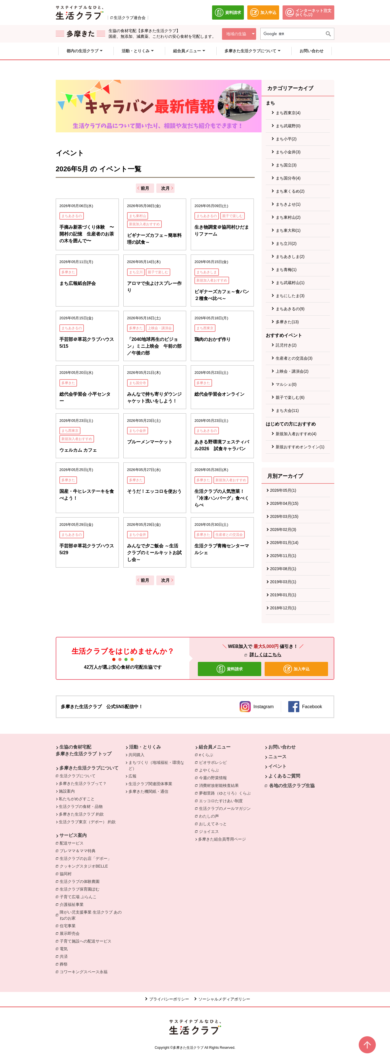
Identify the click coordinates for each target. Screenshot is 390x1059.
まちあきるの (71, 216)
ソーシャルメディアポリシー (224, 999)
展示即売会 (71, 933)
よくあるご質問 (284, 776)
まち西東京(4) (288, 113)
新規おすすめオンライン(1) (300, 447)
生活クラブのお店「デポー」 (87, 858)
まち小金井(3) (288, 152)
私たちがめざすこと (77, 799)
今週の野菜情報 (214, 777)
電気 (65, 948)
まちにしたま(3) (290, 295)
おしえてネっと (214, 823)
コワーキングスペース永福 (85, 971)
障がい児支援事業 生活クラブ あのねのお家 (92, 915)
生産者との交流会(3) (294, 358)
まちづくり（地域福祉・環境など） (156, 765)
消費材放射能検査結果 (220, 785)
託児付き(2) (286, 345)
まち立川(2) (286, 243)
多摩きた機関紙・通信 (148, 791)
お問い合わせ (282, 747)
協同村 (67, 873)
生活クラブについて (79, 775)
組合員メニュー (215, 747)
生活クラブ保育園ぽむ (81, 888)
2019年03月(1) (283, 581)
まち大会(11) (287, 410)
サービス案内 (73, 835)
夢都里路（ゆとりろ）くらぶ (226, 792)
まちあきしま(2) (290, 256)
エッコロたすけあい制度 (222, 800)
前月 (145, 188)
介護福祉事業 (73, 904)
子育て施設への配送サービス (87, 940)
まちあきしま (206, 272)
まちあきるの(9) (290, 309)
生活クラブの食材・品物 (81, 806)
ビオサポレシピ (214, 762)
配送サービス (73, 842)
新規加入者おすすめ (144, 224)
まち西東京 (204, 328)
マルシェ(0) (286, 384)
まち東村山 (137, 216)
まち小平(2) (286, 139)
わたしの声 (210, 815)
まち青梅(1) (286, 269)
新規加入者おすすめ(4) (296, 433)
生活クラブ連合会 (130, 18)
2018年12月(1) (283, 608)
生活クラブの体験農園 (81, 881)
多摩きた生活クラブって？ (83, 783)
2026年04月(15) (284, 503)
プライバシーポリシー (169, 999)
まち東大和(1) (288, 230)
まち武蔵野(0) (288, 126)
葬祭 (65, 963)
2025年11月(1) (283, 555)
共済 (65, 956)
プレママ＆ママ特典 (79, 850)
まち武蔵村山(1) (290, 282)
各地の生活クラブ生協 (292, 785)
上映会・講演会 (160, 328)
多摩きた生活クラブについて (89, 768)
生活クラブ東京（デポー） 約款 (87, 822)
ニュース (277, 756)
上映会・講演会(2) (292, 371)
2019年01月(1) (283, 595)
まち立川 (136, 272)
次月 (165, 188)
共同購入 (136, 754)
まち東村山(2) (288, 217)
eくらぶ (207, 754)
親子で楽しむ (232, 216)
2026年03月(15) (284, 516)
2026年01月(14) (284, 542)
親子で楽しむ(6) (290, 397)
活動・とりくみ (145, 747)
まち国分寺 (137, 383)
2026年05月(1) (283, 490)
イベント (277, 766)
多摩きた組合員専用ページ (222, 839)
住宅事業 (69, 925)
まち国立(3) (286, 165)
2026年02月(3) (283, 529)
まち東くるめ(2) (290, 191)
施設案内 (67, 791)
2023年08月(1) (283, 568)
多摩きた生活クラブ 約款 (81, 814)
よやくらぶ (210, 769)
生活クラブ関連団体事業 (150, 783)
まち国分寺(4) (288, 178)
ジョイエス (210, 831)
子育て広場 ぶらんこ (79, 896)
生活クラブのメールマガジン (226, 808)
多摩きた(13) (287, 322)
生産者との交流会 (229, 535)
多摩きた (68, 272)
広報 (132, 776)
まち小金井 (137, 431)
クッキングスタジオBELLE (85, 865)
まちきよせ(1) (288, 204)
